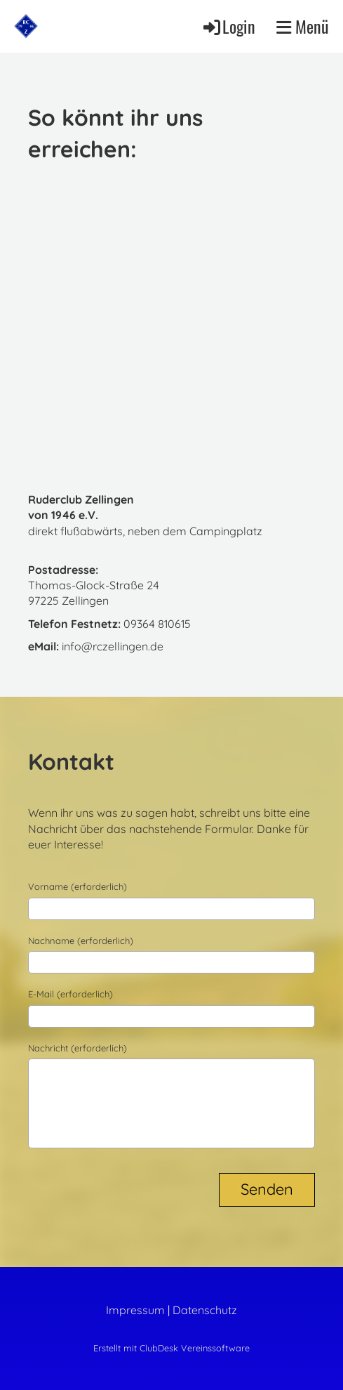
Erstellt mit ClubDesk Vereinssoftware (171, 1347)
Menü (302, 26)
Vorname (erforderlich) (77, 886)
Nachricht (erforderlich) (77, 1048)
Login (228, 26)
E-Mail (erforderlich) (70, 993)
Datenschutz (205, 1310)
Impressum (135, 1310)
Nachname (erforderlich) (80, 940)
